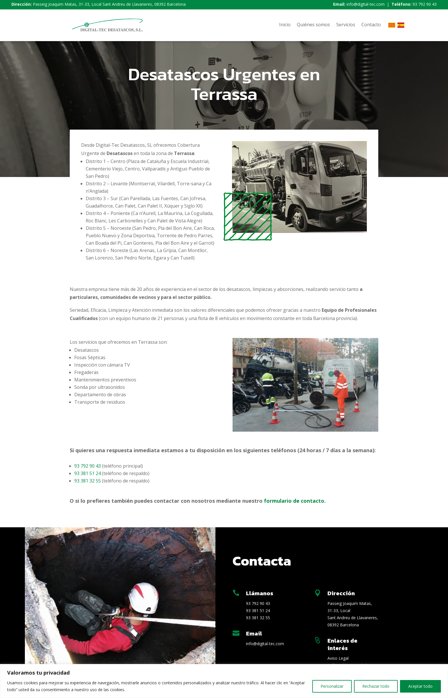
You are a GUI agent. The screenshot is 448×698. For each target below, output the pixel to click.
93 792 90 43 (425, 4)
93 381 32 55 (87, 481)
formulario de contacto (294, 500)
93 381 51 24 (87, 473)
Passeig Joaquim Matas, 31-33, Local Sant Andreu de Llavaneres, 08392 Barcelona (109, 4)
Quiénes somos (313, 25)
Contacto (371, 25)
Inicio (285, 25)
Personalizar (332, 686)
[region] (224, 681)
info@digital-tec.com (366, 4)
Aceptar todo (420, 686)
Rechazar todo (375, 686)
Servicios (345, 25)
